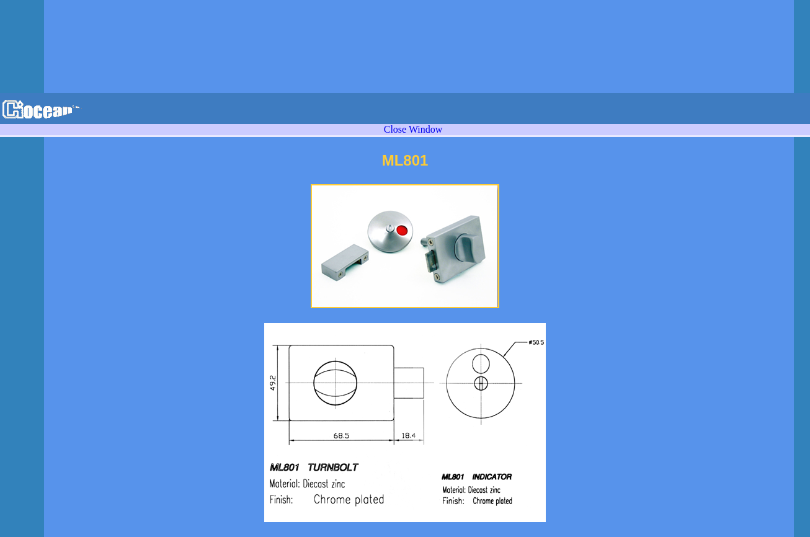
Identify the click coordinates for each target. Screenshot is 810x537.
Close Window (413, 129)
